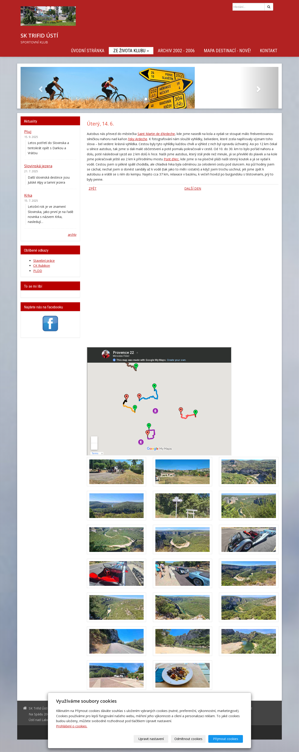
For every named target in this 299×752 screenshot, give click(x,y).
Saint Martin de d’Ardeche (156, 134)
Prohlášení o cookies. (71, 726)
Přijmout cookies (225, 739)
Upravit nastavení (151, 739)
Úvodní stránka (87, 50)
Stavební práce (44, 260)
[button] (40, 88)
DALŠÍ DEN (192, 188)
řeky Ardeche (137, 139)
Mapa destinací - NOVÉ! (227, 50)
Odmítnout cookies (188, 739)
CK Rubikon (41, 265)
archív (72, 234)
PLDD (37, 271)
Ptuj (27, 131)
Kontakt (268, 50)
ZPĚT (93, 188)
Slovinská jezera (38, 165)
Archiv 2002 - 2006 (176, 50)
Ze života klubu (131, 50)
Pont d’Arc (171, 159)
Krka (28, 195)
